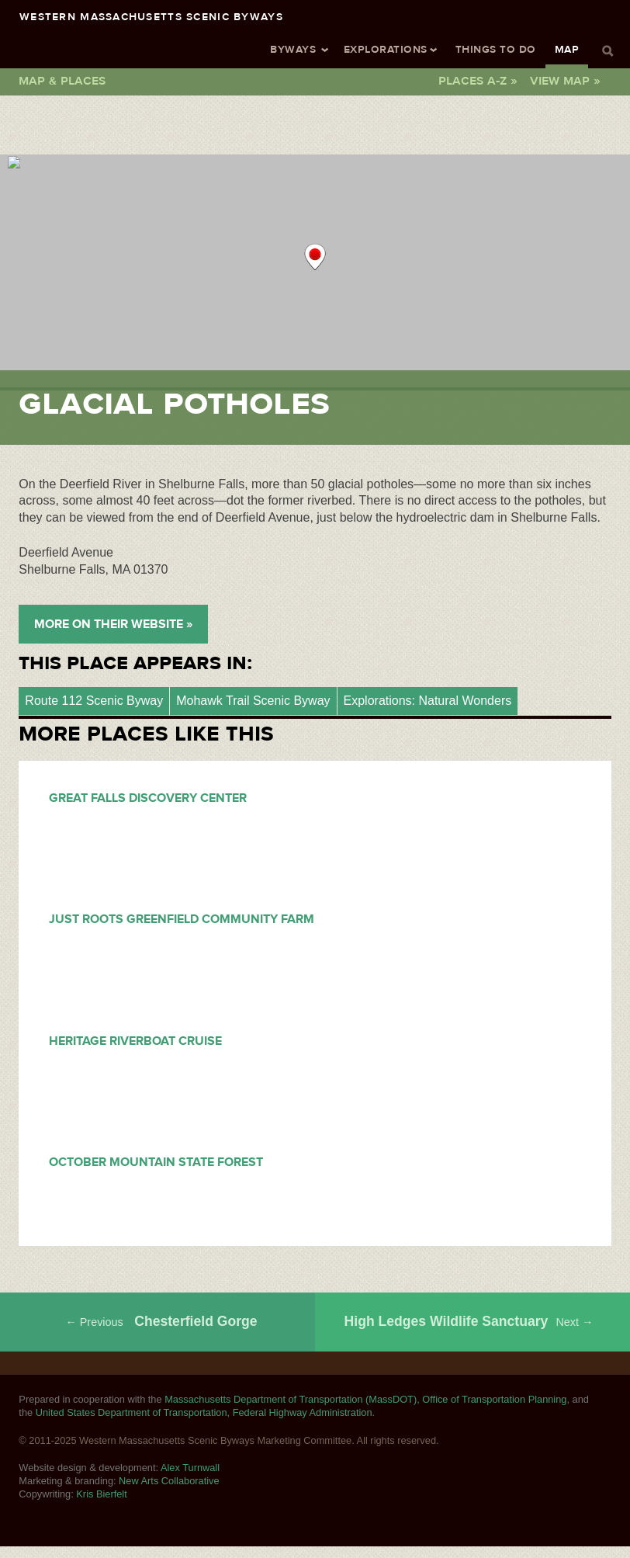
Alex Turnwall (190, 1467)
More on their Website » (113, 624)
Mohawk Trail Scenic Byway (253, 700)
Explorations (386, 49)
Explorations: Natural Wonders (428, 700)
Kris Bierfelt (101, 1494)
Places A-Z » (478, 80)
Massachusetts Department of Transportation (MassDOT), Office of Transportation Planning (365, 1399)
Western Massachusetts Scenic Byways (151, 16)
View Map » (565, 80)
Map (567, 49)
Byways (293, 49)
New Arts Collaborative (169, 1481)
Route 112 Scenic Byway (94, 700)
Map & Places (62, 80)
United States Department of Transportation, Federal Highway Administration (204, 1412)
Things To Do (495, 49)
